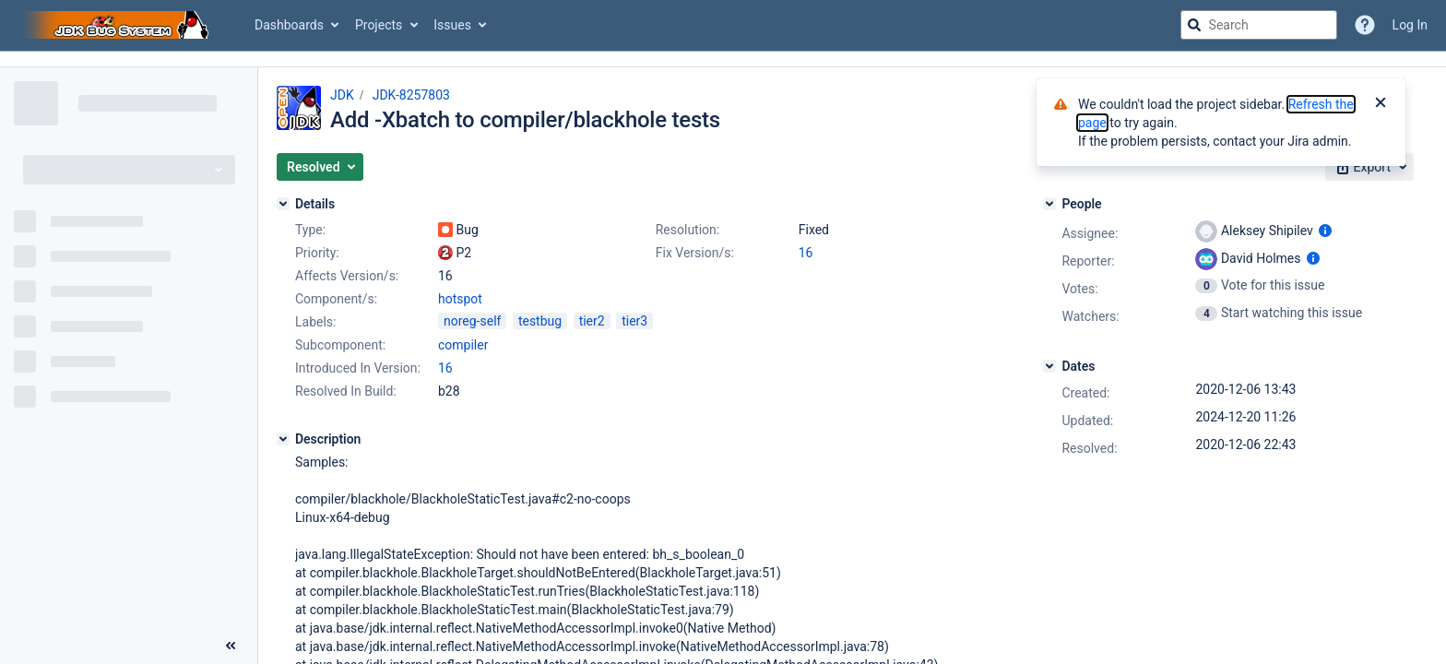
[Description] (283, 439)
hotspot (460, 298)
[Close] (1380, 104)
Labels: (315, 321)
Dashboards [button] (289, 25)
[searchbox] (1258, 25)
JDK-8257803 (411, 95)
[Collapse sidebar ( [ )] (230, 645)
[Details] (283, 203)
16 (806, 252)
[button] (320, 167)
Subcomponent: (340, 345)
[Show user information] (1325, 230)
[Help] (1365, 25)
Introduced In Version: (358, 368)
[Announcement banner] (723, 59)
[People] (1049, 203)
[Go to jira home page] (118, 24)
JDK (342, 95)
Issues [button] (452, 25)
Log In (1410, 25)
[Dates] (1049, 366)
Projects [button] (378, 25)
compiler (463, 345)
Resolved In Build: (346, 391)
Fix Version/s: (695, 252)
